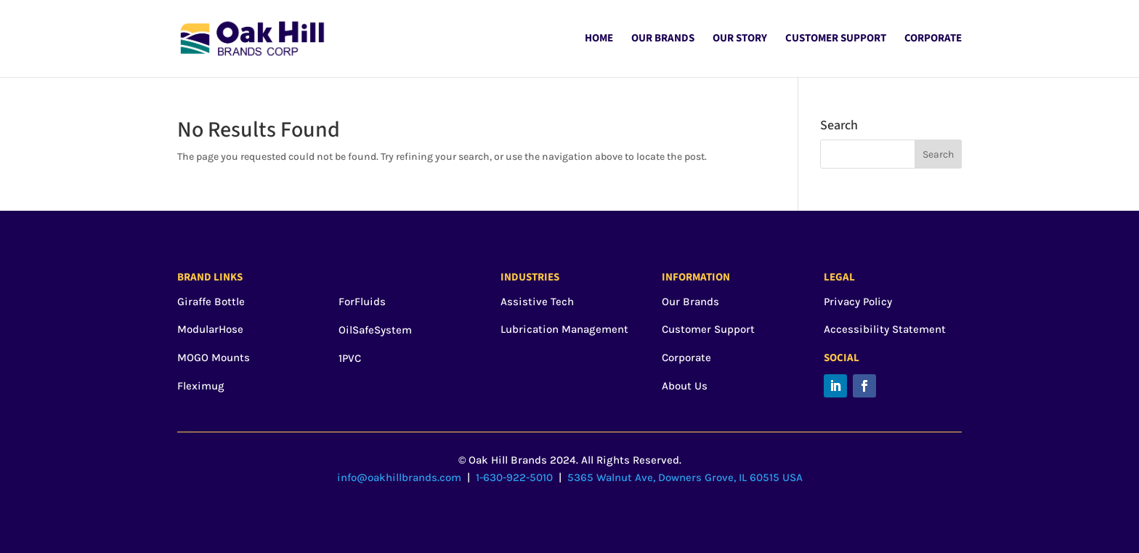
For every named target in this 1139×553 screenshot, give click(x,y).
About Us (685, 385)
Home (599, 39)
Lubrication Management (564, 329)
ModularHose (210, 329)
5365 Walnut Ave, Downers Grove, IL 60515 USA (685, 477)
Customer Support (835, 39)
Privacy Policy (858, 301)
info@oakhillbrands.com (399, 477)
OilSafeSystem (375, 329)
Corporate (933, 39)
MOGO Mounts (213, 357)
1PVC (350, 358)
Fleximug (200, 385)
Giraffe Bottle (211, 301)
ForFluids (362, 301)
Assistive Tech (537, 301)
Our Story (740, 39)
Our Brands (662, 39)
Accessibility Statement (885, 329)
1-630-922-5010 (514, 477)
